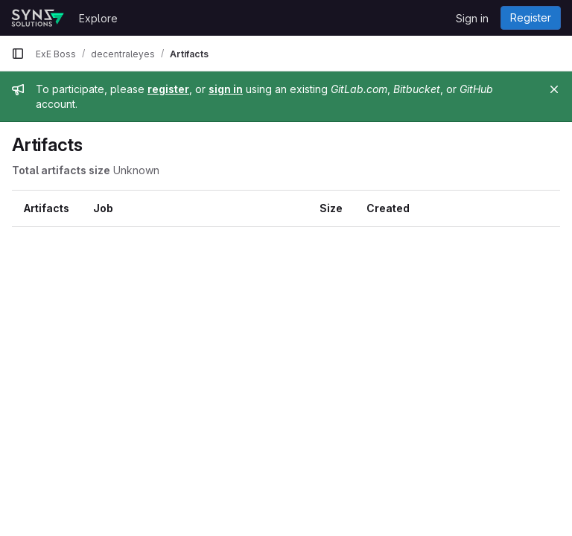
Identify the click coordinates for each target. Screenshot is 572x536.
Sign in (472, 18)
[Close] (554, 89)
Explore (98, 18)
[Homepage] (37, 18)
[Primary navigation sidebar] (18, 54)
